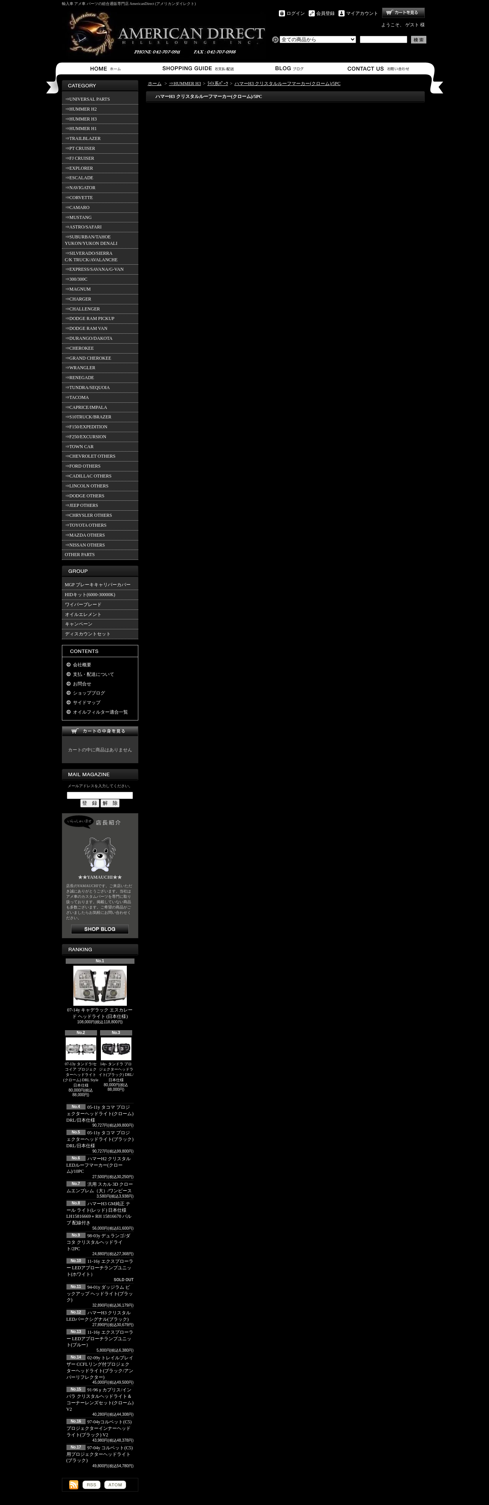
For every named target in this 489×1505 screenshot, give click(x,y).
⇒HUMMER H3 (81, 119)
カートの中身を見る (100, 731)
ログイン (296, 13)
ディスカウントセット (88, 634)
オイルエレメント (83, 614)
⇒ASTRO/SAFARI (83, 227)
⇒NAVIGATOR (80, 187)
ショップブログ (288, 68)
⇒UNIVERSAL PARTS (87, 99)
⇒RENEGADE (79, 377)
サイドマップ (86, 702)
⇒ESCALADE (79, 177)
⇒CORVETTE (79, 197)
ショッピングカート (403, 13)
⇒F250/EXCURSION (86, 436)
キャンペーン (78, 624)
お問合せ (379, 68)
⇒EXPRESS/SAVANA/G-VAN (94, 269)
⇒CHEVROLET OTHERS (90, 456)
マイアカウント (362, 13)
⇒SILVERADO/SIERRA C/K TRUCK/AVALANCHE (91, 256)
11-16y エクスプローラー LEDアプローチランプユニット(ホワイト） (100, 1268)
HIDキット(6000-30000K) (90, 594)
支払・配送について (197, 68)
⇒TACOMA (77, 397)
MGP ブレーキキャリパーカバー (98, 584)
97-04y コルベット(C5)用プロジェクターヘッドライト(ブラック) (99, 1454)
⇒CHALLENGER (82, 309)
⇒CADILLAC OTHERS (88, 476)
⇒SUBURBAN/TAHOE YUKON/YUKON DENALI (92, 240)
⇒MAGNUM (78, 289)
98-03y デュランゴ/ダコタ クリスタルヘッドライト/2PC (98, 1242)
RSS (91, 1485)
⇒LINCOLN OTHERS (86, 486)
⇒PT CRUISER (80, 148)
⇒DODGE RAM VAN (86, 328)
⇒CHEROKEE (79, 348)
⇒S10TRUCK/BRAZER (88, 417)
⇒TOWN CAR (79, 446)
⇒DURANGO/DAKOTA (89, 338)
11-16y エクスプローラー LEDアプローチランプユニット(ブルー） (100, 1339)
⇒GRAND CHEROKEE (88, 358)
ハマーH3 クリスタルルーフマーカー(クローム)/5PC (288, 83)
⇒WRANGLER (80, 367)
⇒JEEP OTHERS (81, 505)
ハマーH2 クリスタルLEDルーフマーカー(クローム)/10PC (98, 1165)
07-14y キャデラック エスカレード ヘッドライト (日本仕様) (100, 992)
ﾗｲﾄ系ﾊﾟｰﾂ (217, 83)
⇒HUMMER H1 (81, 128)
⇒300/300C (76, 279)
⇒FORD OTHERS (83, 466)
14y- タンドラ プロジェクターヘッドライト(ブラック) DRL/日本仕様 (116, 1059)
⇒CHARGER (78, 299)
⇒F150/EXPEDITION (86, 426)
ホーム (107, 68)
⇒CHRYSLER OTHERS (88, 515)
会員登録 (325, 13)
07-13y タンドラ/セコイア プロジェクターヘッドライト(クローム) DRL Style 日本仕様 (81, 1062)
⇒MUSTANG (78, 217)
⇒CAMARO (77, 207)
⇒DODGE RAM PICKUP (90, 318)
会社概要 (82, 664)
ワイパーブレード (83, 604)
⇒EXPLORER (79, 168)
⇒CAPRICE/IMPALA (86, 407)
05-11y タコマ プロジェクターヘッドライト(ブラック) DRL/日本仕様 (100, 1139)
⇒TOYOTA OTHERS (86, 525)
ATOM (115, 1485)
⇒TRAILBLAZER (83, 138)
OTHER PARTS (80, 554)
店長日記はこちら (100, 929)
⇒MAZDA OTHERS (85, 535)
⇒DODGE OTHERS (85, 495)
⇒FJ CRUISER (79, 158)
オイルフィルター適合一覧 (100, 712)
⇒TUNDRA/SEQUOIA (87, 387)
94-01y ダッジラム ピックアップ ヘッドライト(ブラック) (99, 1294)
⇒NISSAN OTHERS (85, 545)
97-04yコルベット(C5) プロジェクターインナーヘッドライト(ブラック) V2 (99, 1428)
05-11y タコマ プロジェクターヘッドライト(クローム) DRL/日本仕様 (100, 1114)
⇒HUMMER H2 (81, 109)
